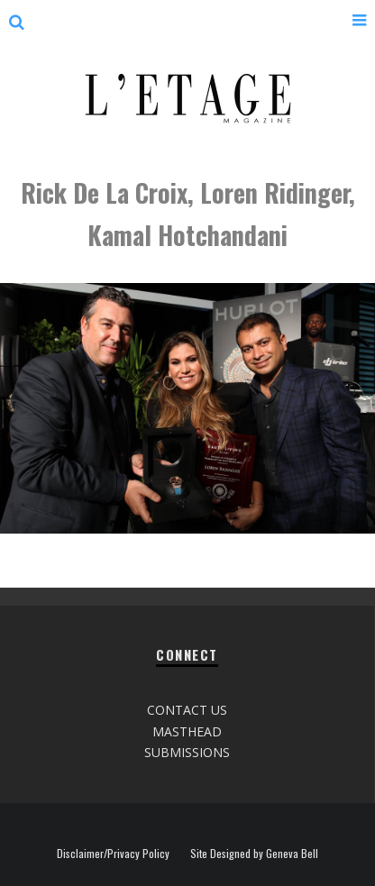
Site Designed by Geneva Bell (254, 853)
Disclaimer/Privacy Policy (113, 853)
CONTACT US (187, 709)
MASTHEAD (187, 731)
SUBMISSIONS (187, 752)
